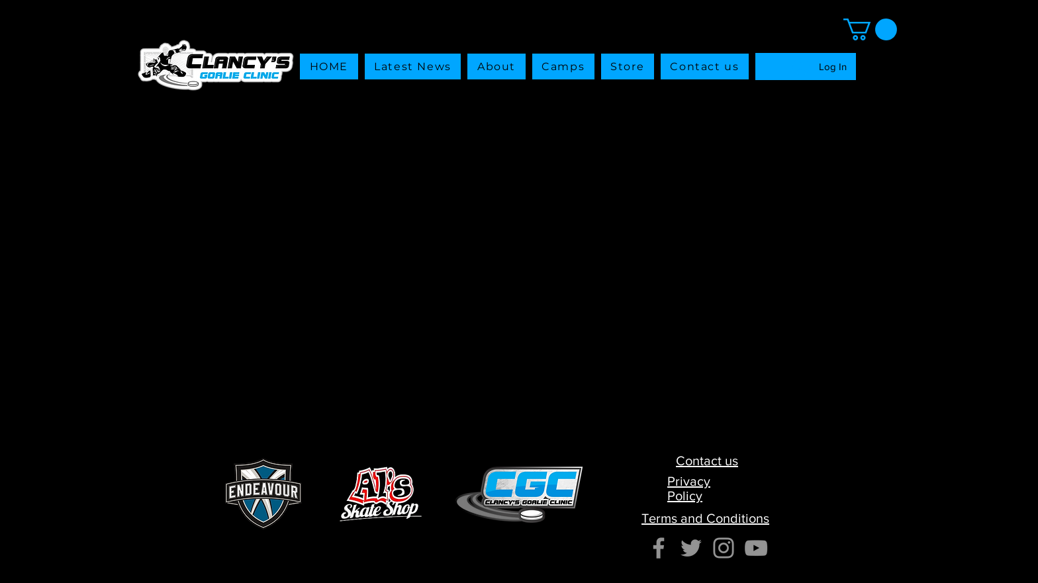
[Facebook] (659, 548)
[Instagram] (723, 548)
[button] (627, 66)
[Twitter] (691, 548)
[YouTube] (756, 548)
